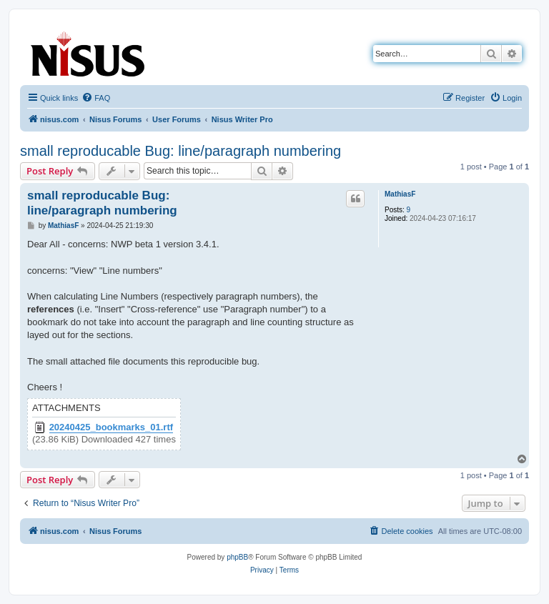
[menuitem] (95, 98)
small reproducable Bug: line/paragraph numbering (180, 151)
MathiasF (400, 194)
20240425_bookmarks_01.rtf (111, 427)
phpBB (237, 557)
